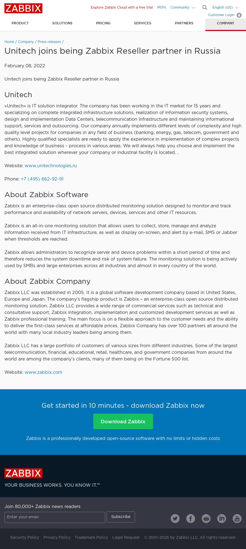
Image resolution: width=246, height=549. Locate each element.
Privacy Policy (56, 537)
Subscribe (120, 517)
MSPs (161, 7)
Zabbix (23, 8)
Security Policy (24, 537)
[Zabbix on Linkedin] (221, 518)
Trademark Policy (91, 537)
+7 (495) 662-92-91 (42, 179)
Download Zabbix (123, 421)
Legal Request (126, 537)
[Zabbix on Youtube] (237, 518)
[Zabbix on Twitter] (175, 518)
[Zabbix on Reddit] (206, 518)
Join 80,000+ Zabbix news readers (42, 507)
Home (9, 41)
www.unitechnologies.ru (51, 166)
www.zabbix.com (43, 372)
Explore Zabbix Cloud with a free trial (122, 7)
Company (26, 41)
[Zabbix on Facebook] (190, 518)
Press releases (49, 41)
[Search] (205, 7)
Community (179, 7)
